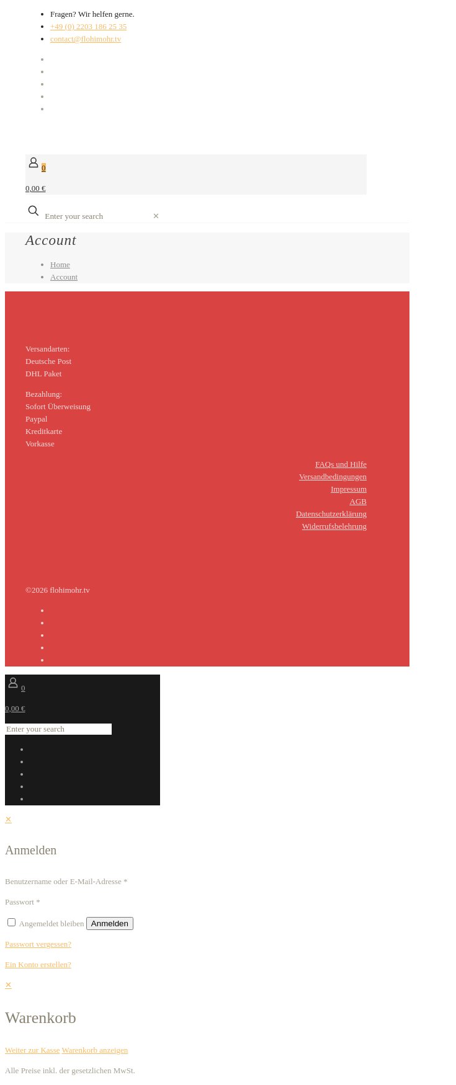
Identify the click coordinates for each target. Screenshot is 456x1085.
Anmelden (109, 923)
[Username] (183, 881)
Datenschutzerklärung (331, 513)
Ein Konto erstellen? (38, 964)
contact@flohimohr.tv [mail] (85, 38)
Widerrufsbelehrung (334, 526)
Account (64, 276)
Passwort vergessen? (38, 944)
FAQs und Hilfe (341, 464)
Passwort (22, 901)
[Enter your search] (96, 216)
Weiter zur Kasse (32, 1050)
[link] (156, 216)
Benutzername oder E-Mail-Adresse (66, 881)
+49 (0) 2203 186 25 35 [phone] (88, 26)
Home (60, 264)
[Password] (95, 902)
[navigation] (228, 1017)
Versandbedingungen (333, 476)
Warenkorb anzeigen (94, 1050)
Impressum (349, 489)
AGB (358, 501)
